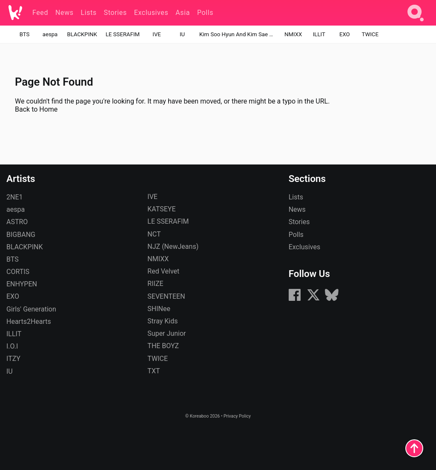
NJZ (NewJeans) (172, 246)
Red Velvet (163, 271)
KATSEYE (161, 209)
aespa (50, 34)
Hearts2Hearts (28, 321)
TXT (153, 371)
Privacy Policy (237, 416)
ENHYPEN (21, 284)
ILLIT (319, 34)
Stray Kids (162, 321)
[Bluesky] (331, 299)
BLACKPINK (82, 34)
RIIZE (155, 284)
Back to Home (36, 109)
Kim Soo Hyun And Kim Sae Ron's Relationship (237, 34)
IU (182, 34)
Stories (299, 222)
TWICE (370, 34)
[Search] (415, 23)
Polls (296, 235)
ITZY (13, 359)
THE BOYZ (163, 346)
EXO (344, 34)
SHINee (158, 309)
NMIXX (293, 34)
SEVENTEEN (166, 296)
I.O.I (12, 346)
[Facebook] (295, 299)
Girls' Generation (31, 309)
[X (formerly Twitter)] (313, 299)
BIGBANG (20, 235)
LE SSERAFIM (123, 34)
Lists (296, 197)
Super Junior (166, 333)
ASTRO (17, 222)
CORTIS (17, 272)
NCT (154, 234)
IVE (156, 34)
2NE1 (14, 197)
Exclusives (305, 247)
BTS (25, 34)
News (297, 209)
